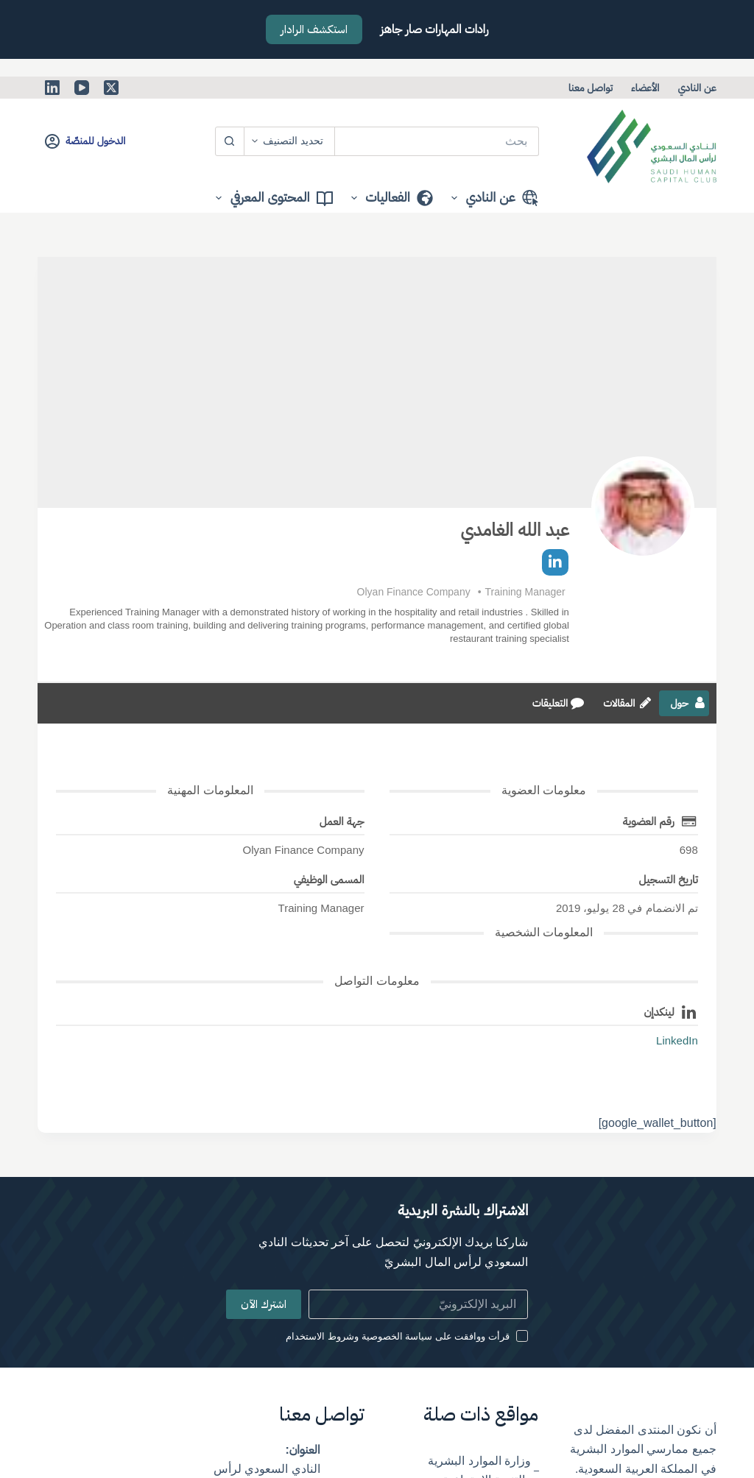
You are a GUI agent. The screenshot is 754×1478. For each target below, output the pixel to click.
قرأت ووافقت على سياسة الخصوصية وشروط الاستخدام (398, 1336)
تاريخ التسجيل (667, 879)
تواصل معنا (590, 87)
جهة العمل (342, 821)
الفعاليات (389, 198)
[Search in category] (289, 141)
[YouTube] (81, 87)
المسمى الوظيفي (329, 879)
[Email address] (419, 1304)
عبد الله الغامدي (514, 530)
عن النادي (696, 87)
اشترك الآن (263, 1304)
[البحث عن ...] (437, 141)
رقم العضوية (648, 821)
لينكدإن (659, 1011)
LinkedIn (677, 1040)
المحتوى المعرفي (271, 198)
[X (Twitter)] (111, 87)
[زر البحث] (229, 141)
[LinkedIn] (52, 87)
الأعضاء (645, 87)
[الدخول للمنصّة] (85, 140)
